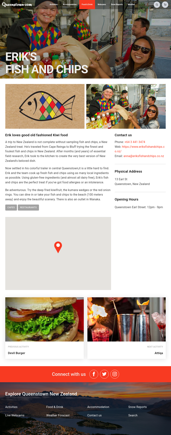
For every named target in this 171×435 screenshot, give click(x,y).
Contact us (94, 415)
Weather (131, 4)
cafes (11, 207)
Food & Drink (87, 4)
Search (132, 415)
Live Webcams (14, 415)
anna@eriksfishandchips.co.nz (143, 156)
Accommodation (70, 4)
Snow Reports (117, 4)
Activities (54, 4)
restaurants (28, 207)
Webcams (102, 4)
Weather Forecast (58, 415)
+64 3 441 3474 (135, 142)
